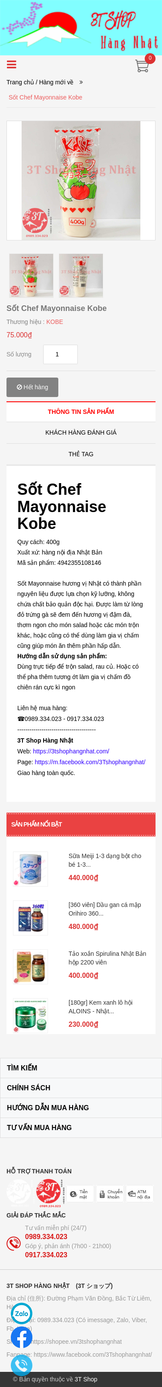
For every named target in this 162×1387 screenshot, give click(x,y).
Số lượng (19, 354)
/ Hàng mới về (55, 82)
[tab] (81, 411)
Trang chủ (20, 82)
